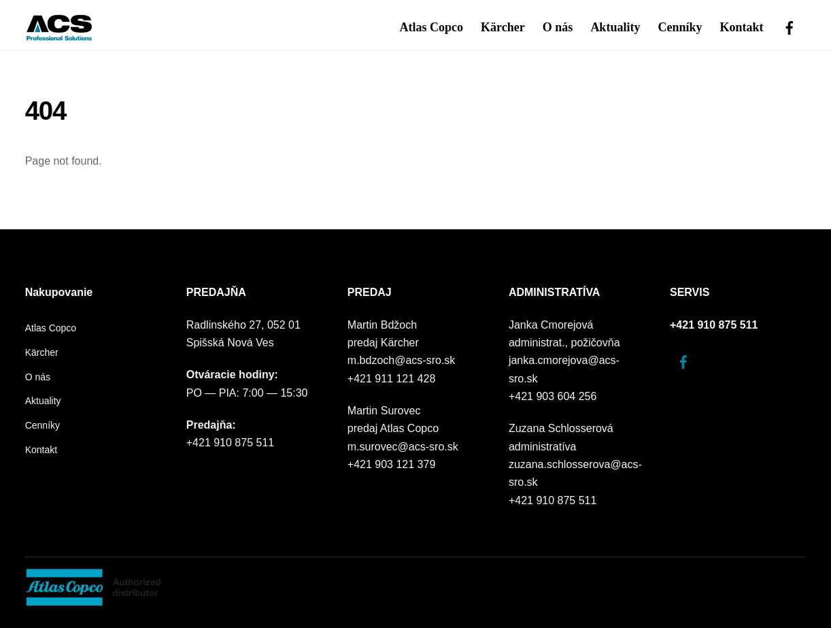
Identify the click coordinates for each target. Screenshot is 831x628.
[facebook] (789, 26)
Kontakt (742, 27)
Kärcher (503, 27)
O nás (558, 27)
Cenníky (680, 27)
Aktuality (615, 27)
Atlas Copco (432, 27)
